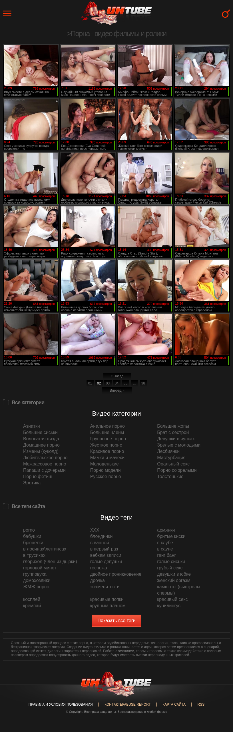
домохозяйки (36, 580)
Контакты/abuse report (128, 705)
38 (143, 383)
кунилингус (168, 605)
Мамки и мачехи (107, 457)
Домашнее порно (41, 445)
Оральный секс (173, 463)
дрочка (97, 580)
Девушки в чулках (176, 438)
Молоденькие (104, 463)
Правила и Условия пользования (61, 705)
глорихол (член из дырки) (50, 561)
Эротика (32, 482)
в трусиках (34, 555)
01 (90, 383)
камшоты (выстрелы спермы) (178, 589)
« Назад (117, 376)
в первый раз (104, 548)
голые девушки (106, 561)
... (134, 383)
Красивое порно (107, 451)
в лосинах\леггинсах (44, 548)
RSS (200, 705)
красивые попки (107, 599)
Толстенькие (170, 476)
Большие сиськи (40, 432)
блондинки (101, 536)
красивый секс (172, 599)
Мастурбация (171, 457)
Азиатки (31, 426)
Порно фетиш (37, 476)
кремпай (32, 605)
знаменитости (105, 586)
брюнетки (33, 542)
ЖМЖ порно (36, 586)
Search (226, 13)
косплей (31, 599)
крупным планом (108, 605)
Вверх (220, 686)
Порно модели (105, 470)
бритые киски (171, 536)
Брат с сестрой (173, 432)
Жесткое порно (106, 445)
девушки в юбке (174, 574)
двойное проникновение (115, 574)
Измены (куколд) (41, 451)
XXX (94, 530)
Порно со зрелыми (176, 470)
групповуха (35, 574)
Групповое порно (108, 438)
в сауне (165, 548)
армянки (166, 530)
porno (29, 530)
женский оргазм (173, 580)
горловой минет (39, 567)
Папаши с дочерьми (44, 470)
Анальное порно (107, 426)
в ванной (99, 542)
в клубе (165, 542)
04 (116, 383)
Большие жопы (173, 426)
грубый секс (169, 567)
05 (125, 383)
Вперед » (117, 390)
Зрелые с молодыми (178, 445)
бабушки (32, 536)
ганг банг (166, 555)
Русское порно (105, 476)
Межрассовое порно (44, 463)
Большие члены (107, 432)
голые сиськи (171, 561)
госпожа (98, 567)
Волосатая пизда (41, 438)
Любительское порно (45, 457)
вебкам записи (105, 555)
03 (108, 383)
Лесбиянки (168, 451)
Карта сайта (174, 705)
